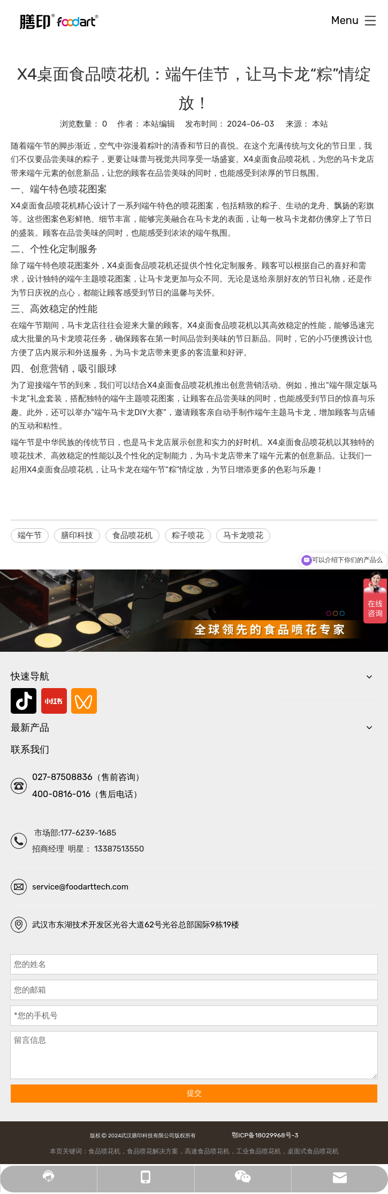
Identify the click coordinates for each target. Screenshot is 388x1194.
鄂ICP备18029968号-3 (263, 1135)
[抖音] (23, 701)
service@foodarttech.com (80, 887)
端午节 (30, 535)
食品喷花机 (132, 535)
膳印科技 (77, 535)
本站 (320, 124)
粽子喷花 (188, 535)
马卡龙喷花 (243, 535)
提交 (194, 1093)
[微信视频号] (84, 701)
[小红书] (54, 701)
